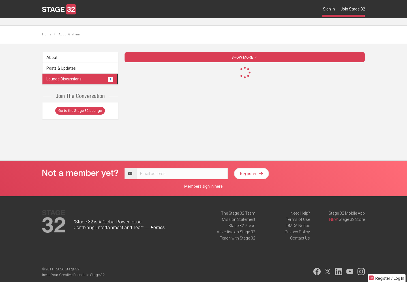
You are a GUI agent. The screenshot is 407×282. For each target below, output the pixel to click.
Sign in (329, 9)
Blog (66, 22)
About (51, 57)
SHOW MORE (245, 57)
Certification (126, 22)
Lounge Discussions (79, 79)
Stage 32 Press (241, 225)
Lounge (48, 22)
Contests (184, 22)
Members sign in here (203, 186)
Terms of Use (298, 219)
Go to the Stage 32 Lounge (80, 110)
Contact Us (300, 238)
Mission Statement (238, 219)
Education (100, 22)
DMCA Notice (298, 225)
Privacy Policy (297, 232)
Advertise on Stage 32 (236, 232)
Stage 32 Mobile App (347, 213)
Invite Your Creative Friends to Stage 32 (73, 275)
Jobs (80, 22)
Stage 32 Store (352, 219)
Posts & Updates (61, 68)
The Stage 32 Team (238, 213)
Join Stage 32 (352, 9)
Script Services (156, 22)
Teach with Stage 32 (237, 238)
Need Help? (300, 213)
